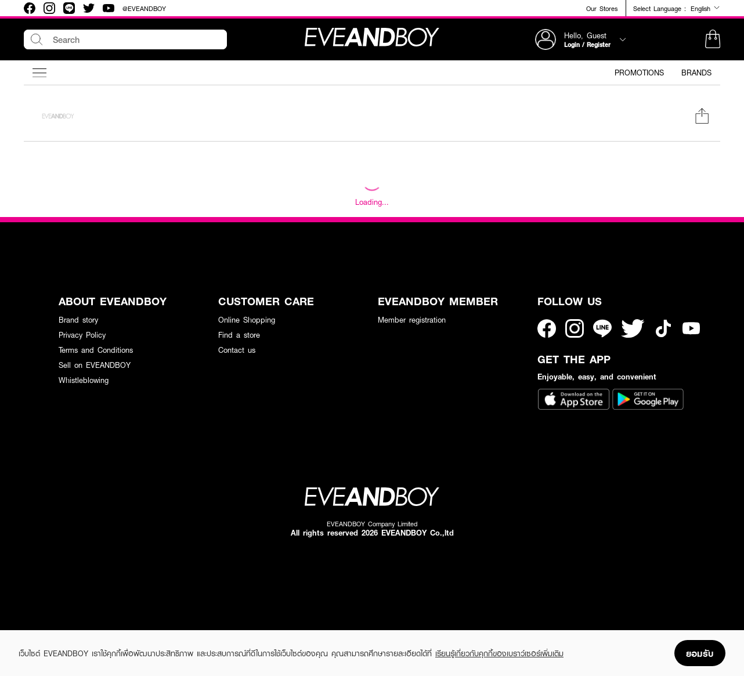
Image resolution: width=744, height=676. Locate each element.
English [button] (705, 8)
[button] (712, 39)
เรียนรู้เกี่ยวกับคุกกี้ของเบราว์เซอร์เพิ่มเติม (499, 653)
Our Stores (601, 8)
